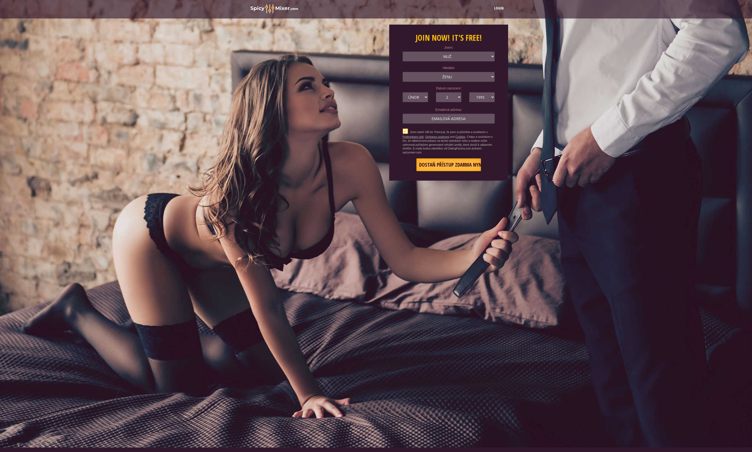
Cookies (461, 136)
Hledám (449, 68)
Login (499, 8)
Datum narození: (448, 88)
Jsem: (448, 47)
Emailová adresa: (448, 110)
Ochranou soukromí (437, 136)
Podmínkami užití (413, 136)
